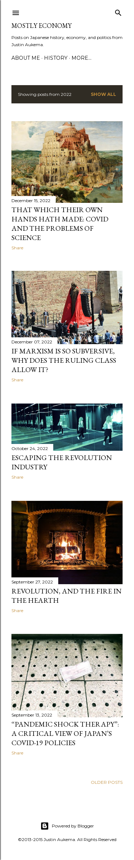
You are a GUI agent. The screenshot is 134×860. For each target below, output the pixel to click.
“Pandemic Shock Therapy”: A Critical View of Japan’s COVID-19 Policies (65, 733)
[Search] (118, 11)
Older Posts (107, 782)
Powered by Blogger (67, 826)
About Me (25, 58)
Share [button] (17, 247)
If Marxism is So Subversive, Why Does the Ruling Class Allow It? (63, 360)
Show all (103, 94)
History (56, 58)
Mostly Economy (41, 25)
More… (81, 58)
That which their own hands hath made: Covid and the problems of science (59, 223)
